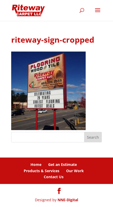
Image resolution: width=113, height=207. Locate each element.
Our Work (75, 170)
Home (35, 164)
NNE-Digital (68, 199)
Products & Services (41, 170)
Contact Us (54, 176)
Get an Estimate (62, 164)
